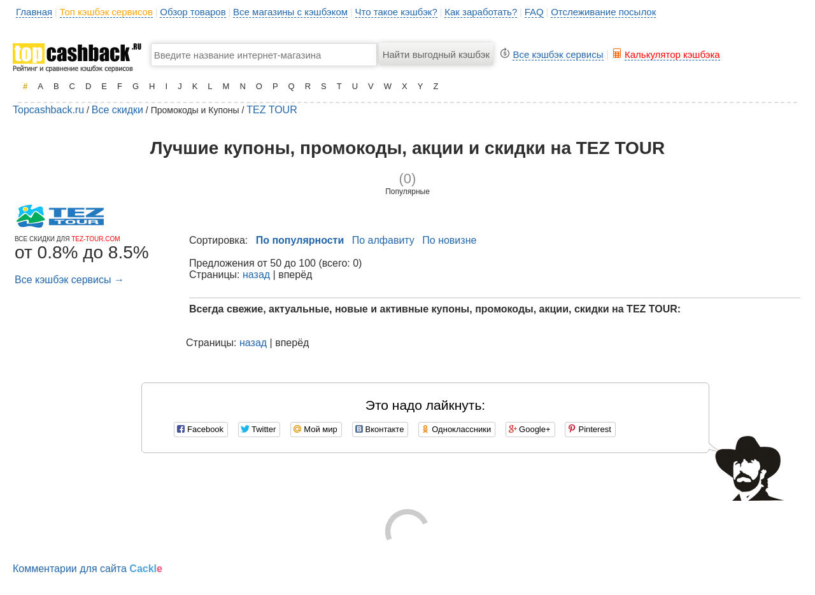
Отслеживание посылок (603, 11)
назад (256, 274)
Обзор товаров (192, 11)
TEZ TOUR (271, 109)
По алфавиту (383, 240)
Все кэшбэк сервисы (558, 54)
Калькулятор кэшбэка (672, 54)
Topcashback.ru (48, 109)
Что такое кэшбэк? (396, 11)
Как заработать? (480, 11)
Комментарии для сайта (87, 568)
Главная (34, 11)
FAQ (534, 11)
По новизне (449, 240)
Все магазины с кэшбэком (290, 11)
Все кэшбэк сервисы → (69, 279)
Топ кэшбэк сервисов (106, 11)
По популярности (300, 240)
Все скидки (117, 109)
